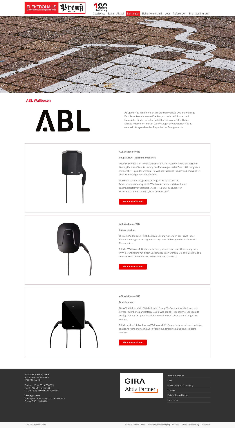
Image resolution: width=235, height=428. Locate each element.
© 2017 (35, 424)
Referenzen (179, 13)
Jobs (167, 13)
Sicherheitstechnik (152, 13)
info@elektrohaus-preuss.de (45, 390)
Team (111, 13)
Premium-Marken (175, 375)
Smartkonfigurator (199, 13)
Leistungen (133, 13)
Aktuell (120, 13)
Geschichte (99, 13)
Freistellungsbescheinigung (180, 385)
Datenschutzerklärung (177, 395)
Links (169, 380)
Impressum (172, 400)
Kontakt (171, 390)
